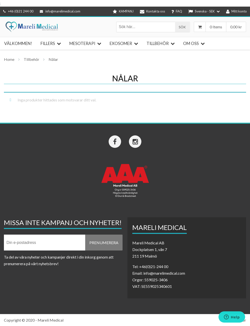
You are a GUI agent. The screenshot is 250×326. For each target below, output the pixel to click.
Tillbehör (31, 59)
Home (9, 59)
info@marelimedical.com (60, 11)
